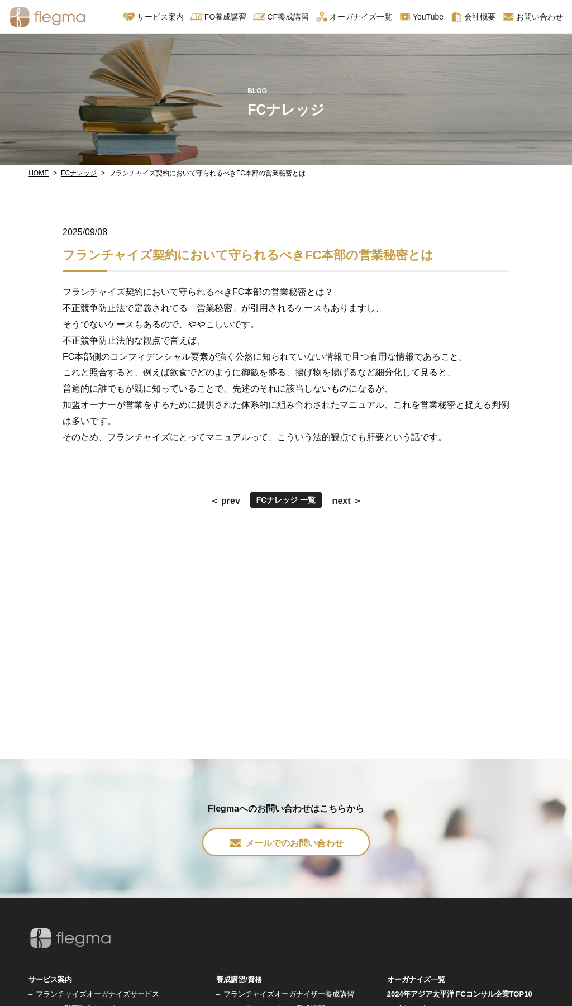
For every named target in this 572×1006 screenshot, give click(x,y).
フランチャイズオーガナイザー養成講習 (288, 994)
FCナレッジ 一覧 (286, 499)
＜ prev (225, 501)
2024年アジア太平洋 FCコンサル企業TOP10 (459, 994)
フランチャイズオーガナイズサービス (97, 994)
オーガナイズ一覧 (354, 17)
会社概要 (472, 17)
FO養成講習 (218, 17)
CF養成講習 (281, 17)
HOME (38, 173)
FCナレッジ (79, 173)
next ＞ (347, 501)
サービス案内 (153, 17)
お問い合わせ (532, 17)
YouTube (421, 17)
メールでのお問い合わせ (286, 843)
